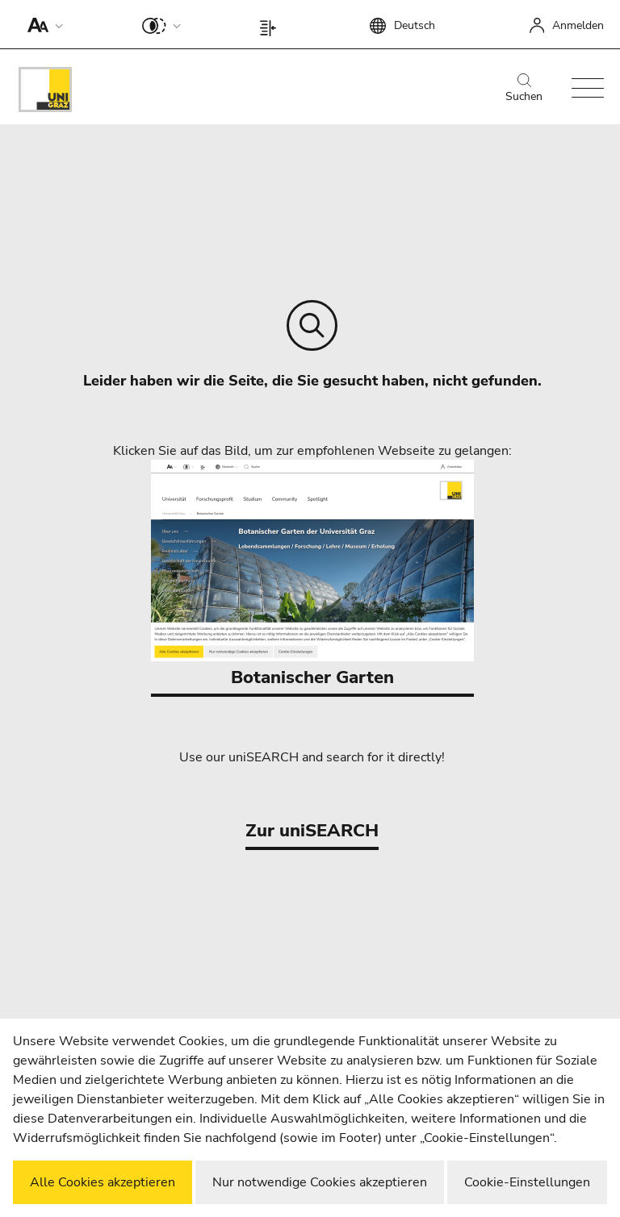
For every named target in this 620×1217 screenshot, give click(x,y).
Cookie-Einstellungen (527, 1182)
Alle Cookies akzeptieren (102, 1182)
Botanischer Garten (312, 575)
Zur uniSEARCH (312, 831)
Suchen (523, 88)
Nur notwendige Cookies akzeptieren (319, 1182)
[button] (41, 24)
